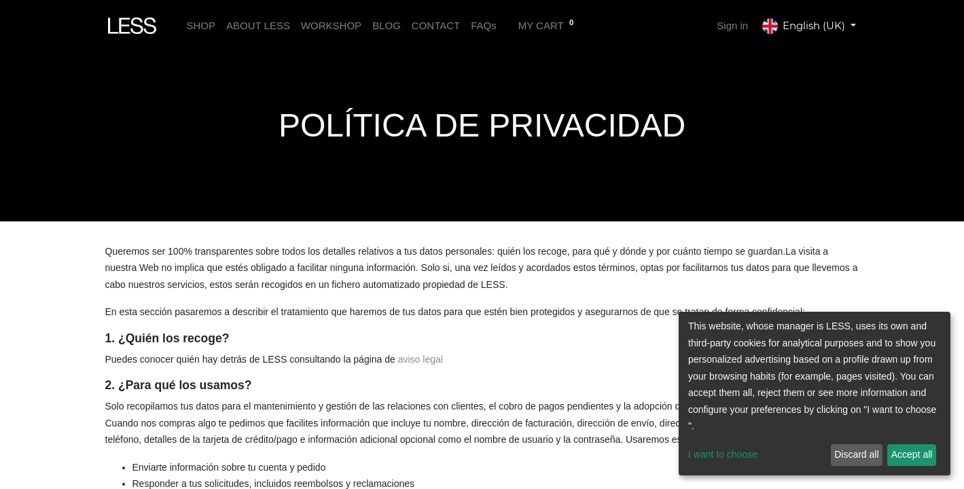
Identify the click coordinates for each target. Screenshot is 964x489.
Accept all (912, 454)
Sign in (732, 25)
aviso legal (420, 359)
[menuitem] (201, 26)
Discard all (856, 454)
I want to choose (722, 454)
